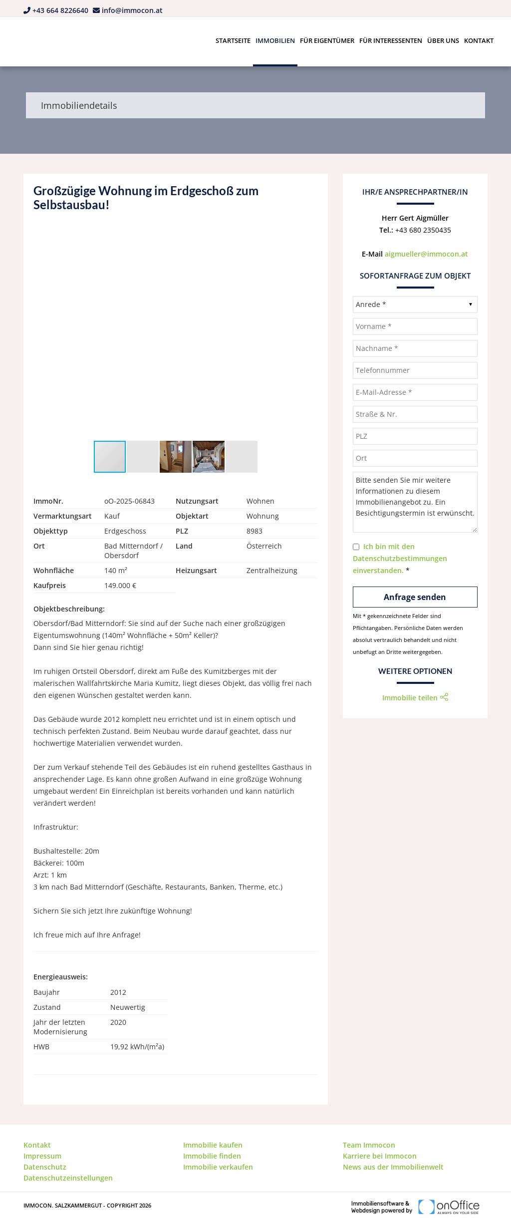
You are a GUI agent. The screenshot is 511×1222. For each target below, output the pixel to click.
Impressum (42, 1156)
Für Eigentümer (327, 40)
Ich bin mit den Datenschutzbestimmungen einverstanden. (400, 558)
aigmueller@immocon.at (426, 254)
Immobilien (275, 40)
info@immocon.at (132, 10)
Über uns (443, 40)
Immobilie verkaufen (218, 1167)
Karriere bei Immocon (380, 1156)
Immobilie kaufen (213, 1145)
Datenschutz (44, 1167)
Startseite (233, 40)
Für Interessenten (390, 40)
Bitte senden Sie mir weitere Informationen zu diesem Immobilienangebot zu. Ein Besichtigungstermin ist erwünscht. (415, 502)
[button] (309, 236)
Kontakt (479, 40)
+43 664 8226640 (60, 10)
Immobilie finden (212, 1156)
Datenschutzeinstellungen (68, 1178)
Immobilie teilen (410, 697)
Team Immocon (369, 1145)
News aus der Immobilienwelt (393, 1167)
